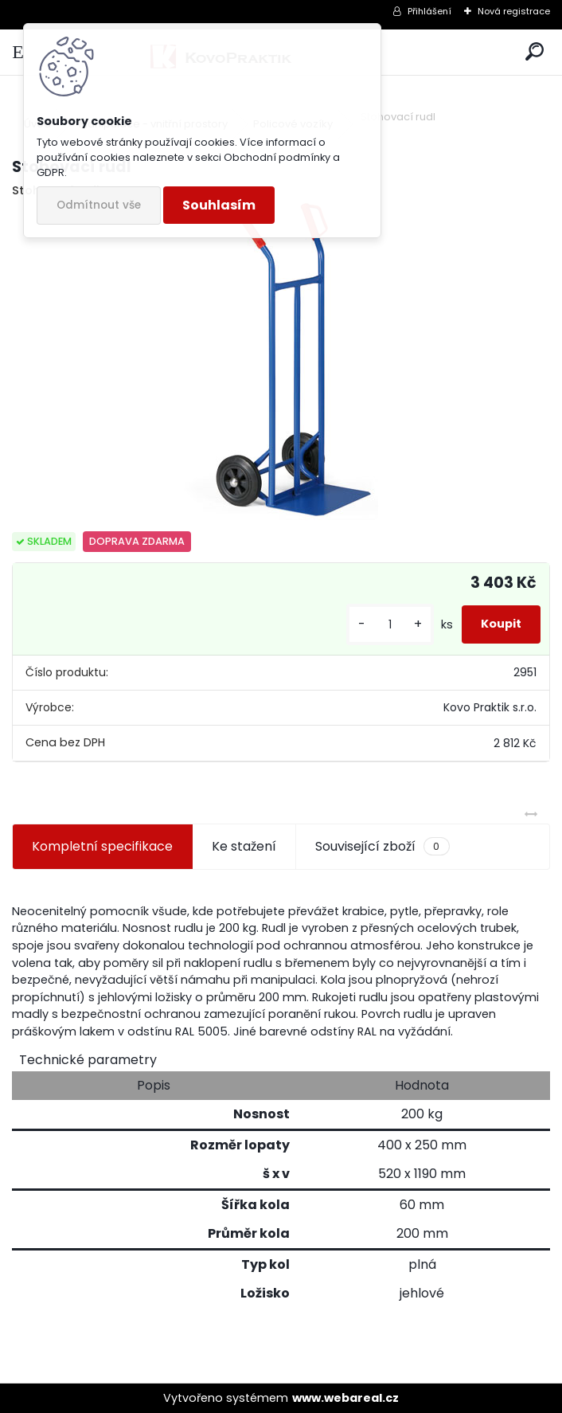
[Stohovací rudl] (281, 361)
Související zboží (382, 846)
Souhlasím (219, 205)
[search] (534, 52)
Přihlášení (429, 11)
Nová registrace (514, 11)
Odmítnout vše (99, 205)
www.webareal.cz (345, 1398)
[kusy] (390, 625)
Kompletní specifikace (102, 846)
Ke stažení (244, 846)
